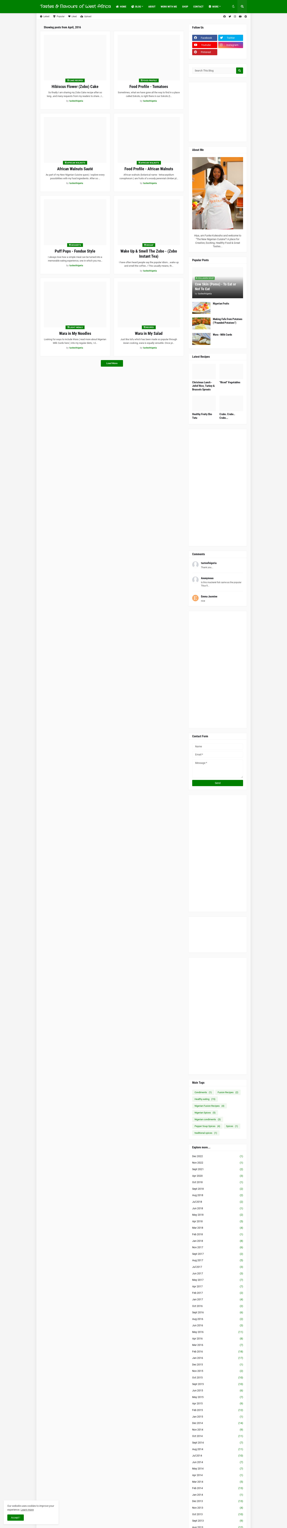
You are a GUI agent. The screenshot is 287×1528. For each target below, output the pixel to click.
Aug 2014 (217, 1449)
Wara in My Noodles (75, 333)
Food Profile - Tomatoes (148, 86)
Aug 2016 (217, 1319)
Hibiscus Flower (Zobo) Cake (75, 86)
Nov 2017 (217, 1247)
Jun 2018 (217, 1208)
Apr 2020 (217, 1176)
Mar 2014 (217, 1482)
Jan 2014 (217, 1495)
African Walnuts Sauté (75, 169)
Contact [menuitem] (198, 6)
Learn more (27, 1509)
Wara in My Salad (149, 333)
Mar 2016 (217, 1345)
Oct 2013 (217, 1514)
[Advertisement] (239, 111)
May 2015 (217, 1397)
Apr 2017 (217, 1286)
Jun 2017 (217, 1273)
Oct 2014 (217, 1436)
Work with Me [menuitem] (169, 6)
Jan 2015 (217, 1417)
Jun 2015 (217, 1390)
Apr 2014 (217, 1475)
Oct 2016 (217, 1306)
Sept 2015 (217, 1384)
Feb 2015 (217, 1410)
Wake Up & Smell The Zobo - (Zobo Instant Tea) (148, 254)
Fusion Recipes (228, 1092)
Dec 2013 (217, 1501)
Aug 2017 (217, 1260)
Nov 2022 (217, 1163)
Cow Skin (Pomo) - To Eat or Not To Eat (215, 286)
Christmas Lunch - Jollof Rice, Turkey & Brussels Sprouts (203, 386)
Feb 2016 (217, 1352)
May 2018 (217, 1215)
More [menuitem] (214, 6)
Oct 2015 (217, 1378)
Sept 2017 (217, 1254)
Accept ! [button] (15, 1517)
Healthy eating (205, 1099)
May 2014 (217, 1469)
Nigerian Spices (205, 1112)
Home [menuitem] (121, 6)
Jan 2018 (217, 1241)
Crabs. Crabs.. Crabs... (227, 416)
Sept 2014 (217, 1443)
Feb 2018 (217, 1234)
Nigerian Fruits (221, 303)
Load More (112, 363)
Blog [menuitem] (136, 6)
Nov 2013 (217, 1508)
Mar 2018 (217, 1228)
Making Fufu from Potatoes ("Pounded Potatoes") (227, 320)
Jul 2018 (217, 1202)
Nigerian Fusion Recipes (209, 1106)
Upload (85, 16)
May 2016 (217, 1332)
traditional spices (206, 1133)
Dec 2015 (217, 1365)
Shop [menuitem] (185, 6)
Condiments (203, 1092)
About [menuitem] (152, 6)
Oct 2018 (217, 1182)
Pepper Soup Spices (207, 1126)
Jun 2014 (217, 1462)
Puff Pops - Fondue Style (75, 251)
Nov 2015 (217, 1371)
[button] (233, 6)
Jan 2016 (217, 1358)
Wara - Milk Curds (222, 334)
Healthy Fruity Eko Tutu (202, 416)
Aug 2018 (217, 1195)
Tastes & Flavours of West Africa (75, 7)
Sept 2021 (217, 1169)
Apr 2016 (217, 1339)
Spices (232, 1126)
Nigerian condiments (208, 1119)
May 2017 (217, 1280)
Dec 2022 (217, 1156)
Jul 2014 (217, 1456)
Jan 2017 (217, 1299)
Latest (44, 16)
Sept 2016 (217, 1312)
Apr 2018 (217, 1221)
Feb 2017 (217, 1293)
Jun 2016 (217, 1325)
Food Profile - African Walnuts (148, 169)
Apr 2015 (217, 1403)
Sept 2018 (217, 1189)
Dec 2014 (217, 1423)
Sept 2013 (217, 1521)
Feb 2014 (217, 1488)
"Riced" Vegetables (229, 382)
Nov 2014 (217, 1430)
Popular (59, 16)
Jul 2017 (217, 1267)
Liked (72, 16)
